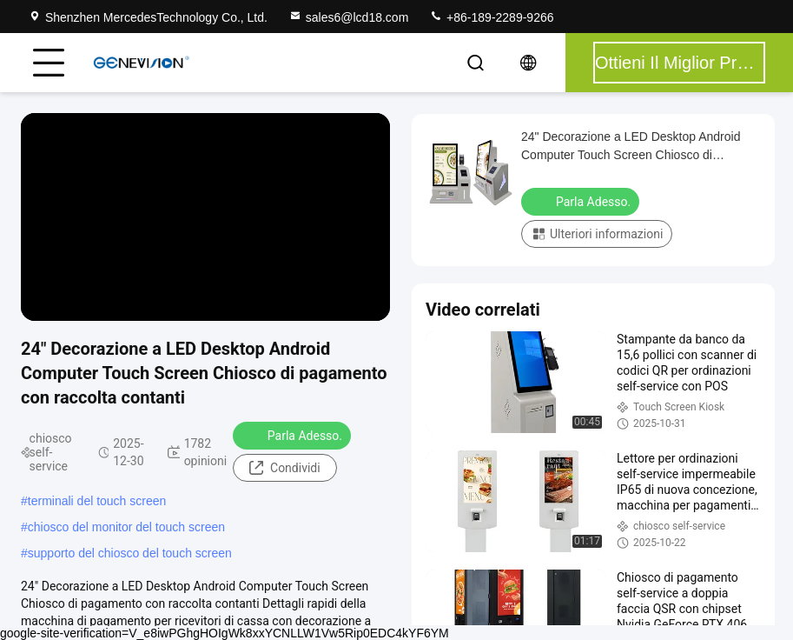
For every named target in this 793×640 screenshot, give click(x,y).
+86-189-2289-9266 (491, 17)
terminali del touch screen (97, 501)
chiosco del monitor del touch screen (126, 527)
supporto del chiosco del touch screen (130, 553)
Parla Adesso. (293, 434)
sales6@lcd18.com (348, 17)
